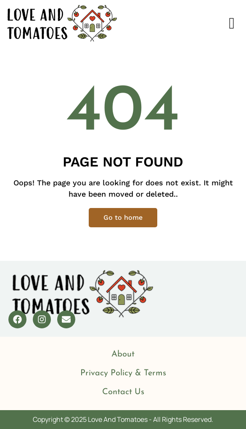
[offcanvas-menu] (232, 23)
